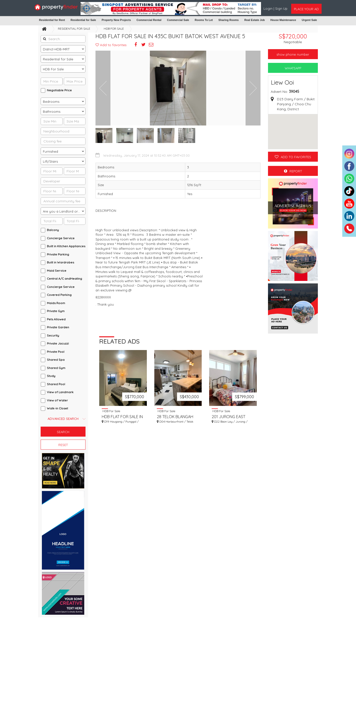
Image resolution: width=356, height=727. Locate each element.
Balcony (53, 230)
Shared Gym (56, 368)
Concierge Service (61, 238)
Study (51, 376)
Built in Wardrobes (60, 262)
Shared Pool (56, 384)
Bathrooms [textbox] (51, 112)
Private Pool (55, 352)
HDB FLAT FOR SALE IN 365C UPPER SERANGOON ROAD (122, 418)
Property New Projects (116, 19)
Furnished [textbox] (50, 151)
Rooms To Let (204, 19)
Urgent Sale (309, 19)
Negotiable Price (59, 90)
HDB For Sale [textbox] (53, 69)
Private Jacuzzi (58, 343)
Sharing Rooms (228, 19)
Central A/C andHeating (64, 278)
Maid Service (56, 270)
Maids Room (56, 303)
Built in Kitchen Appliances (66, 246)
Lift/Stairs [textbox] (50, 161)
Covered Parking (59, 295)
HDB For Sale (114, 28)
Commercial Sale (178, 19)
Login (268, 8)
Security (53, 335)
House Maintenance (283, 19)
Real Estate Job (254, 19)
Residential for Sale (83, 19)
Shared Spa (56, 360)
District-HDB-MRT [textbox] (56, 49)
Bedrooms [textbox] (51, 102)
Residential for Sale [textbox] (58, 59)
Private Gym (56, 311)
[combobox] (63, 49)
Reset (63, 445)
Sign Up (281, 8)
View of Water (57, 400)
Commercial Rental (149, 19)
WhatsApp (293, 68)
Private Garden (58, 327)
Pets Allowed (56, 319)
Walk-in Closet (57, 408)
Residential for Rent (52, 19)
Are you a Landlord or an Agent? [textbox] (64, 211)
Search (63, 432)
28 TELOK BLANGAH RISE (175, 418)
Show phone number (292, 54)
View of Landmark (60, 392)
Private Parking (58, 254)
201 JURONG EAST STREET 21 (228, 418)
